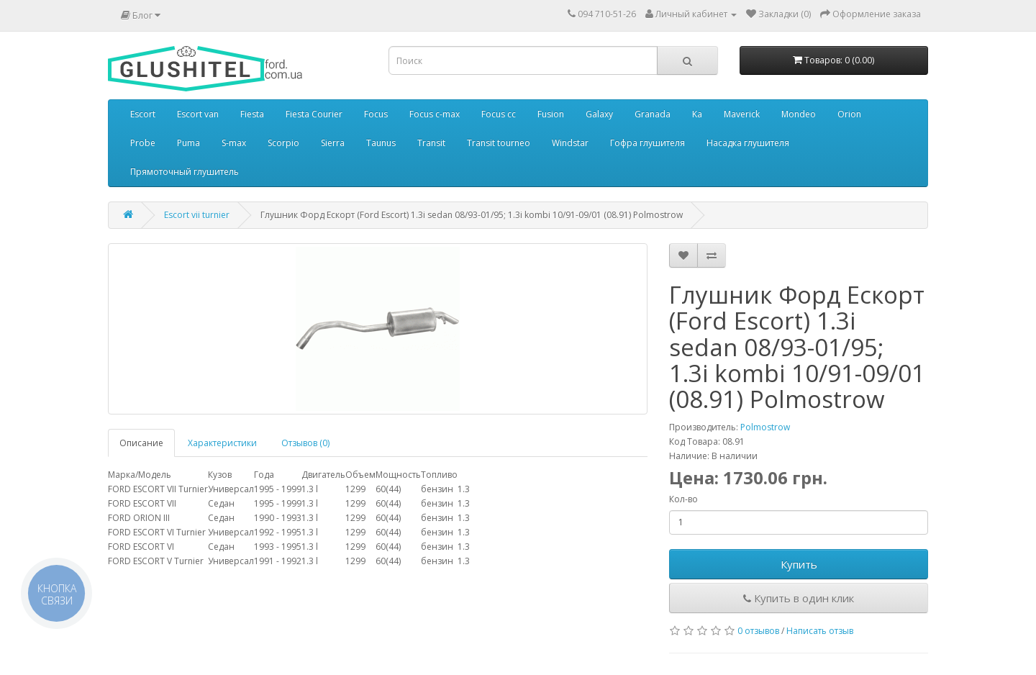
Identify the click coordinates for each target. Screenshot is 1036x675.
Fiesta (252, 114)
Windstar (570, 143)
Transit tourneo (498, 143)
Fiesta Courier (314, 114)
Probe (142, 143)
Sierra (333, 143)
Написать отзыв (819, 631)
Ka (697, 114)
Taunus (381, 143)
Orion (849, 114)
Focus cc (498, 114)
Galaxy (599, 114)
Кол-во (683, 499)
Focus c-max (434, 114)
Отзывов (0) (305, 443)
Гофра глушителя (647, 143)
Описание (141, 443)
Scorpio (283, 143)
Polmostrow (765, 427)
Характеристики (222, 443)
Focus (376, 114)
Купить (799, 564)
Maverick (742, 114)
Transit (431, 143)
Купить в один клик (798, 598)
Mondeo (798, 114)
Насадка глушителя (747, 143)
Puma (188, 143)
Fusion (550, 114)
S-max (234, 143)
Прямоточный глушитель (184, 172)
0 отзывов (758, 631)
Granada (653, 114)
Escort (142, 114)
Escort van (198, 114)
